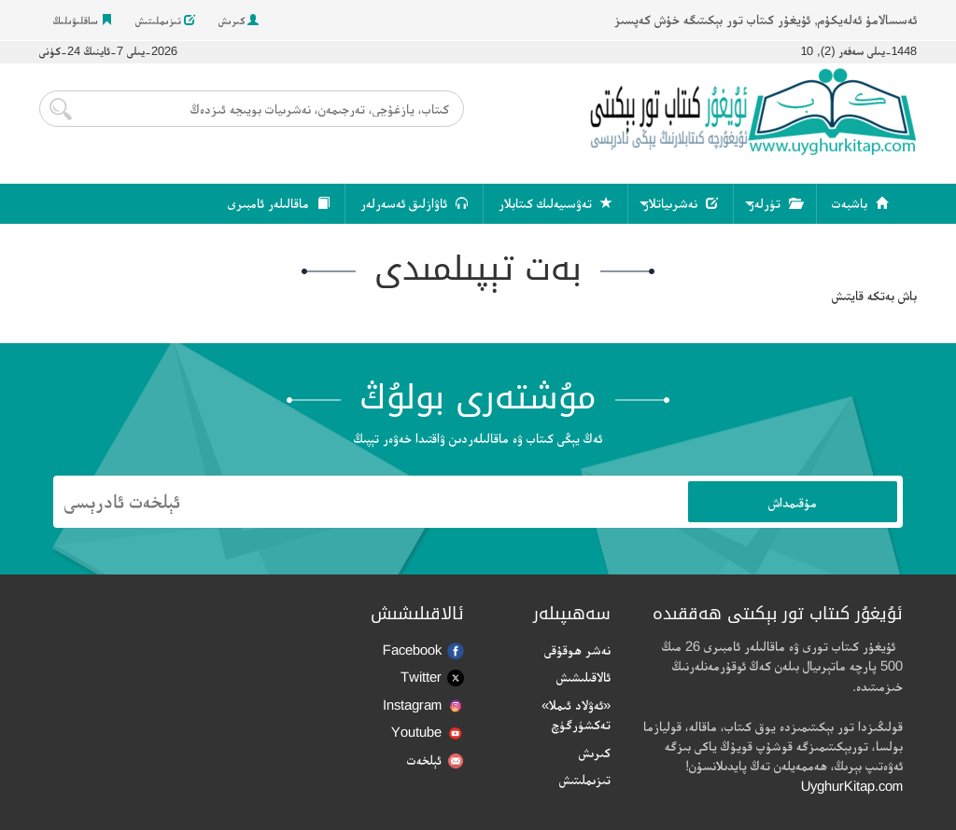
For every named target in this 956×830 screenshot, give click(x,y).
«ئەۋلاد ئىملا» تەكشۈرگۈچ (576, 714)
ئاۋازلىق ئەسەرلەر (414, 203)
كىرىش (238, 20)
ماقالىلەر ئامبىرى (279, 203)
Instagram (423, 704)
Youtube (427, 732)
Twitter (432, 677)
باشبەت (860, 203)
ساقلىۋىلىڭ (82, 20)
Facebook (423, 650)
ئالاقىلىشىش (583, 677)
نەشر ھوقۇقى (577, 649)
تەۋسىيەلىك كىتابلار (555, 203)
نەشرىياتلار (680, 203)
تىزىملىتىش (165, 20)
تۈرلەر (775, 203)
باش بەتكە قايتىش (874, 295)
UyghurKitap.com (852, 786)
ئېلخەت (435, 760)
